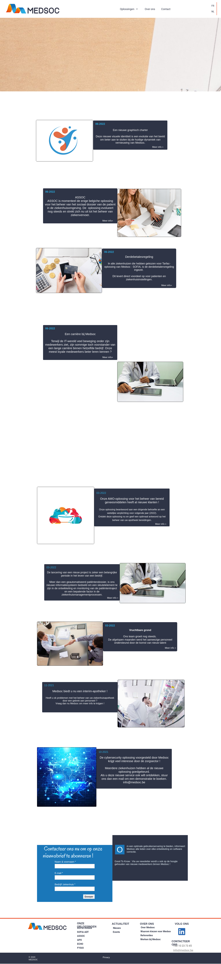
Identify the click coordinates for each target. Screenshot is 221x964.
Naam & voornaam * (65, 862)
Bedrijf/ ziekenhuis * (65, 884)
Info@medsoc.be (183, 950)
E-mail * (59, 873)
